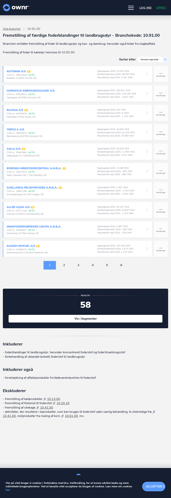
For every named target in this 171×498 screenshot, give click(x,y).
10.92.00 (67, 52)
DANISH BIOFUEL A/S (23, 246)
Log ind (146, 8)
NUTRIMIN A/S (19, 71)
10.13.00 (53, 399)
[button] (131, 7)
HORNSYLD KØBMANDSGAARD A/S (31, 91)
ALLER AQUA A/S (21, 207)
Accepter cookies (155, 486)
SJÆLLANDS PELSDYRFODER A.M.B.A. (34, 188)
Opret (161, 8)
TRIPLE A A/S (15, 129)
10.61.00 (71, 416)
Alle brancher (12, 29)
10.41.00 (46, 407)
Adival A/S (16, 149)
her (8, 490)
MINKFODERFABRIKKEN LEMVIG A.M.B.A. (34, 226)
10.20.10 (62, 403)
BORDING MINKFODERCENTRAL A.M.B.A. (36, 168)
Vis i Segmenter (85, 319)
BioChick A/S (17, 110)
